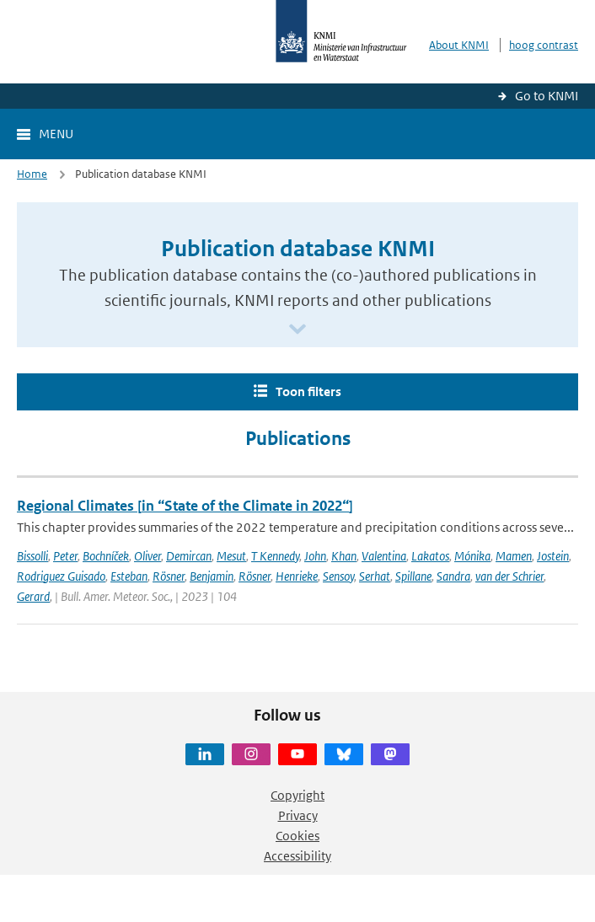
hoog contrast (543, 45)
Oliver (147, 556)
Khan (343, 556)
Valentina (384, 556)
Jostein (553, 556)
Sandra (453, 576)
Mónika (472, 556)
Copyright (297, 795)
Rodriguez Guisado (61, 576)
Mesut (231, 556)
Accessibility (297, 856)
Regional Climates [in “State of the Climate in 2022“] (185, 505)
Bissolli (32, 556)
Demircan (189, 556)
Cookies (297, 836)
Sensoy (338, 576)
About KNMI (459, 45)
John (315, 556)
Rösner (169, 576)
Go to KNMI (546, 96)
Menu (56, 134)
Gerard (33, 596)
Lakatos (430, 556)
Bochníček (106, 556)
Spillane (413, 576)
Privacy (298, 815)
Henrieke (297, 576)
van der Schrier (509, 576)
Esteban (128, 576)
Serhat (374, 576)
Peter (65, 556)
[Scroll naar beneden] (297, 330)
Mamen (514, 556)
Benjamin (211, 576)
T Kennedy (275, 556)
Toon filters (308, 391)
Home (32, 174)
